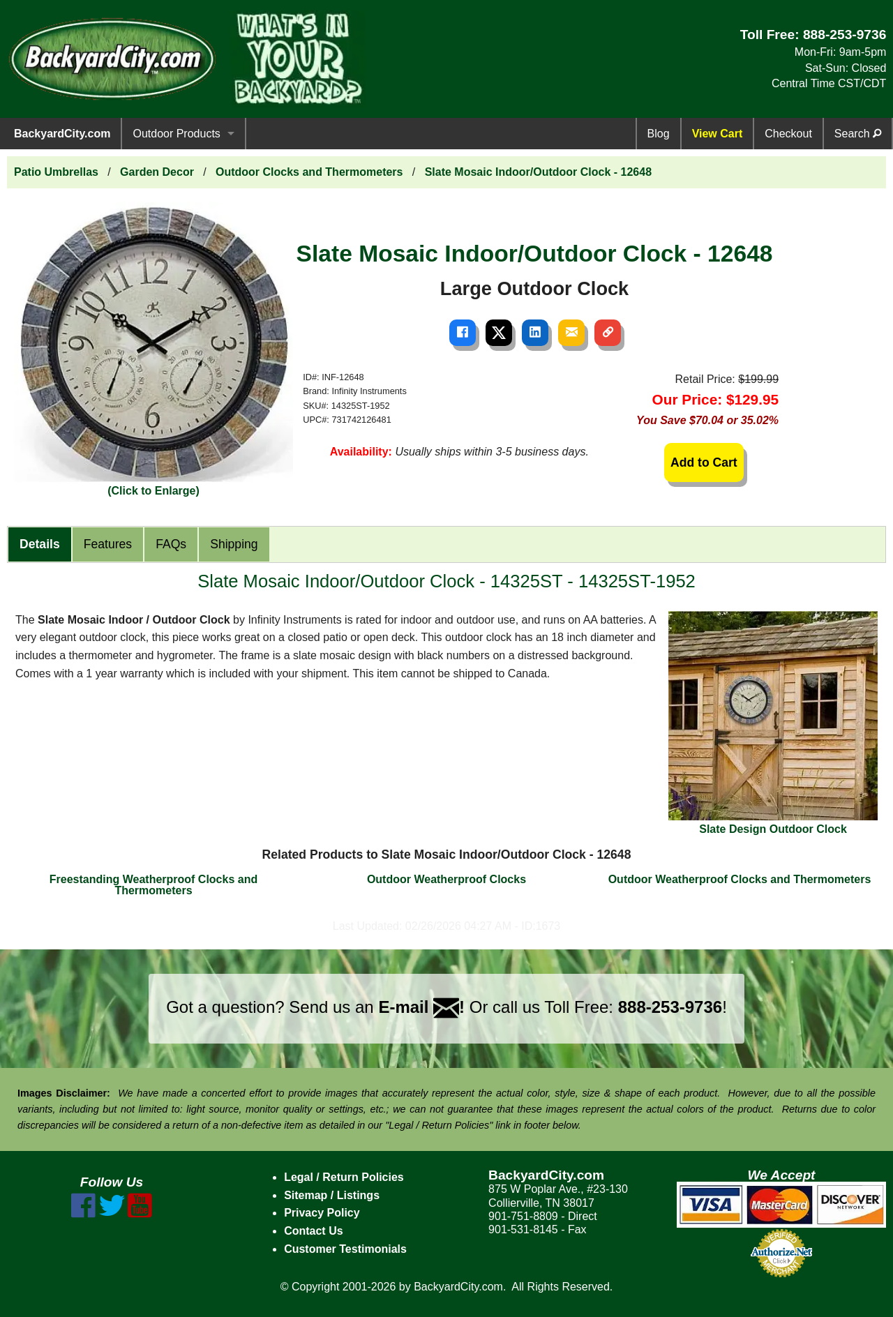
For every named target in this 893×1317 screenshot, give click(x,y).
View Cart (717, 134)
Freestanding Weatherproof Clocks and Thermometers (153, 884)
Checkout (788, 134)
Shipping (233, 544)
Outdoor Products (176, 134)
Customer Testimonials (345, 1249)
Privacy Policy (322, 1213)
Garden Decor (157, 172)
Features (108, 544)
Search (857, 134)
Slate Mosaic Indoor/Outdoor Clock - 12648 (538, 172)
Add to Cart (703, 462)
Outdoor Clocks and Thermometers (309, 172)
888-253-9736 (845, 34)
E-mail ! (421, 1007)
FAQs (171, 544)
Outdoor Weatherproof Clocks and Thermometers (739, 879)
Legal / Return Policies (344, 1177)
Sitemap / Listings (332, 1195)
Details (40, 544)
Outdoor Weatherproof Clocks (446, 879)
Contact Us (313, 1231)
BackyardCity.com (62, 134)
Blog (658, 134)
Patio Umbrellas (56, 172)
